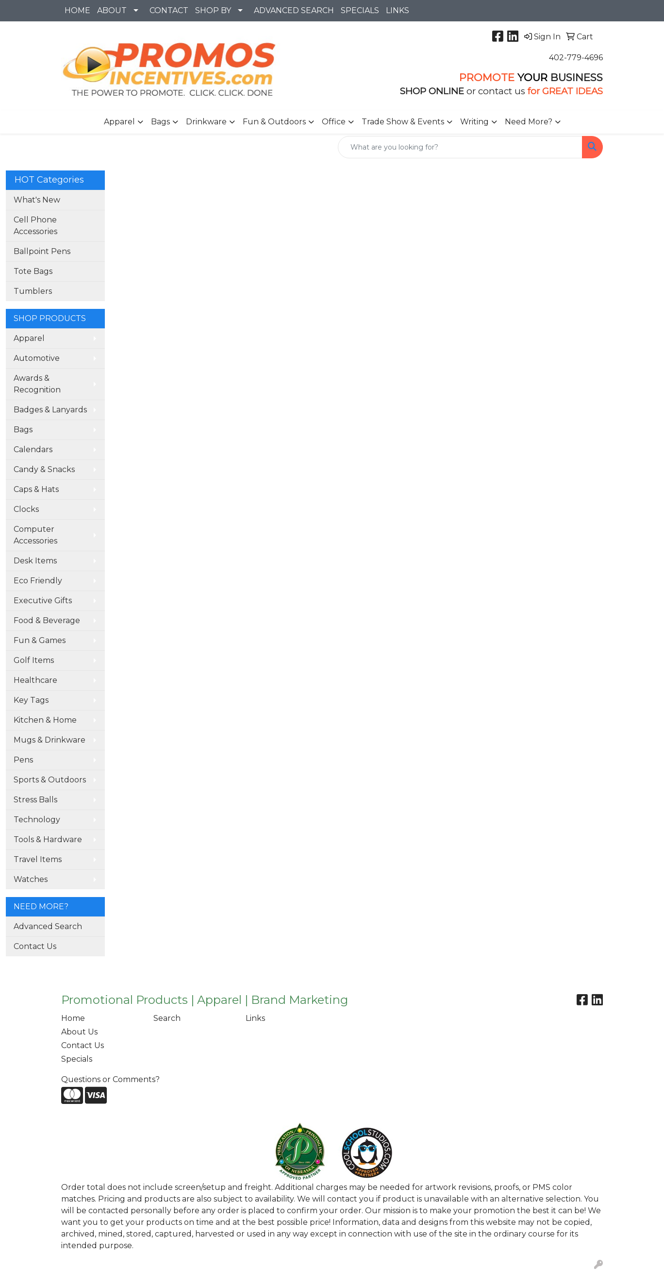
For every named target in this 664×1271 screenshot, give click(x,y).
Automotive (37, 358)
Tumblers (33, 291)
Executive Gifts (43, 600)
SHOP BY (213, 10)
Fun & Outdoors (274, 121)
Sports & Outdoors (50, 779)
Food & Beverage (47, 620)
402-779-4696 (576, 57)
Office (334, 121)
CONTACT (168, 10)
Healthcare (35, 680)
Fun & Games (40, 640)
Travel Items (38, 859)
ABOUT (112, 10)
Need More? (528, 121)
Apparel (119, 121)
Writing (474, 121)
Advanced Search (48, 926)
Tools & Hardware (48, 839)
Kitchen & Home (45, 720)
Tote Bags (33, 271)
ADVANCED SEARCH (294, 10)
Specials (76, 1059)
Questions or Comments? (110, 1079)
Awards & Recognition (37, 383)
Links (255, 1018)
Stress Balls (35, 799)
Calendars (33, 449)
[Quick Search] (460, 147)
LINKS (397, 10)
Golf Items (34, 660)
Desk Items (35, 560)
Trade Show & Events (403, 121)
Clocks (26, 509)
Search (167, 1018)
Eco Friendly (38, 580)
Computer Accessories (35, 535)
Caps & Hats (36, 489)
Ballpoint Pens (42, 251)
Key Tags (31, 700)
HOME (77, 10)
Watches (31, 879)
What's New (37, 199)
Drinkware (206, 121)
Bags (160, 121)
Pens (23, 759)
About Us (79, 1031)
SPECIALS (360, 10)
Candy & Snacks (44, 469)
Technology (37, 819)
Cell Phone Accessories (35, 225)
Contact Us (35, 946)
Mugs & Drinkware (49, 740)
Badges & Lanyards (50, 409)
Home (73, 1018)
